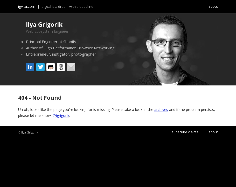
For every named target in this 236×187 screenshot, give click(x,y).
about (213, 6)
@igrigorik (61, 115)
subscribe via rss (185, 132)
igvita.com (26, 6)
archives (161, 109)
